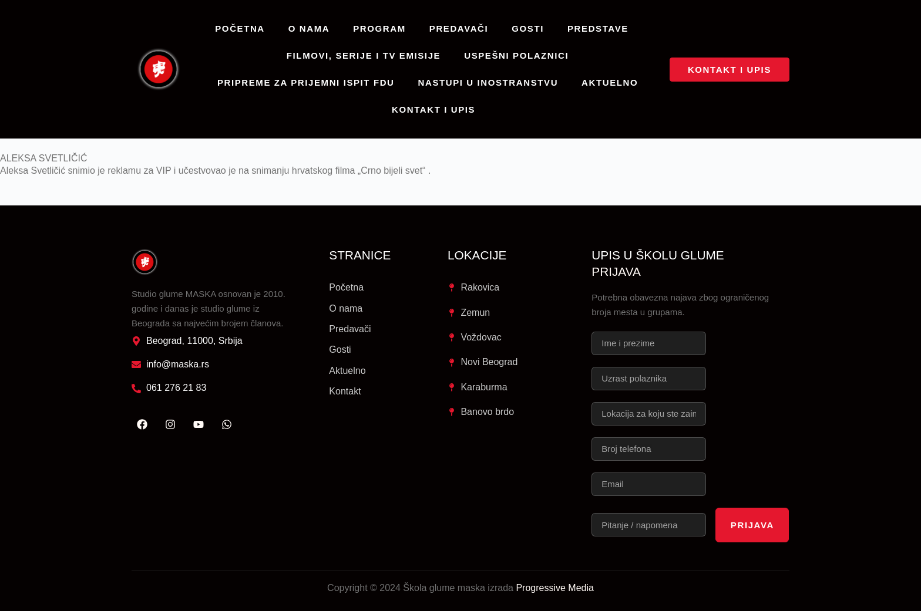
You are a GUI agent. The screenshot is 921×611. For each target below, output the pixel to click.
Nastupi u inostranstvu (488, 82)
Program (379, 28)
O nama (309, 28)
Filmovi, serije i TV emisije (364, 55)
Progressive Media (555, 588)
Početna (240, 28)
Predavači (459, 28)
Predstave (597, 28)
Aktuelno (609, 82)
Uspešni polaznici (516, 55)
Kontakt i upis (433, 109)
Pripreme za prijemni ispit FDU (306, 82)
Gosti (528, 28)
